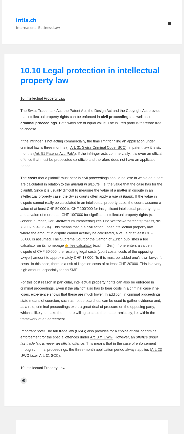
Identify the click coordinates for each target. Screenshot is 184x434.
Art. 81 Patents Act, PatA (55, 154)
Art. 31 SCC (49, 356)
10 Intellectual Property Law (42, 98)
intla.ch (26, 20)
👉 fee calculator (78, 245)
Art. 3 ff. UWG (101, 337)
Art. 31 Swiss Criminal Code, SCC (97, 147)
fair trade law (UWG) (69, 331)
